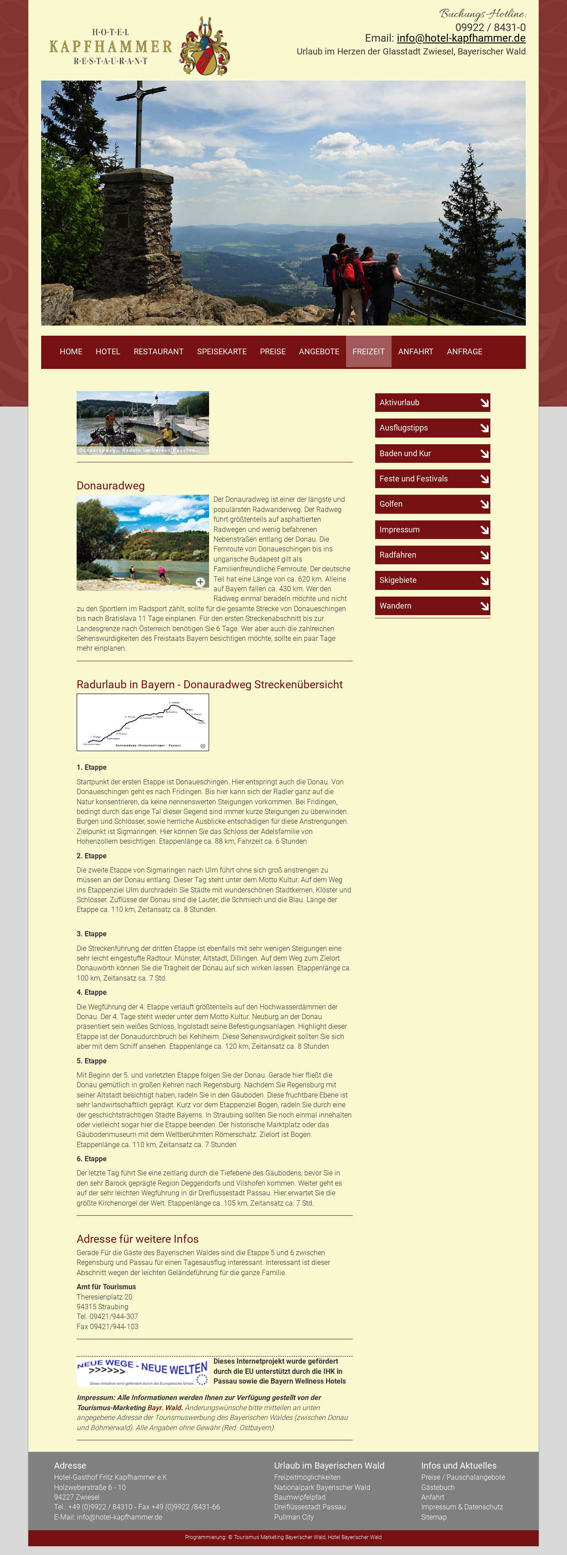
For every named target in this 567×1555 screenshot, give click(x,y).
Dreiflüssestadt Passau (310, 1507)
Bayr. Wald (164, 1408)
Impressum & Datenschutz (462, 1507)
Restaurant (159, 351)
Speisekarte (222, 351)
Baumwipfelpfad (300, 1497)
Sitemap (434, 1517)
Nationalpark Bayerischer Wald (322, 1487)
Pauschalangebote (476, 1477)
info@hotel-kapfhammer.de (461, 38)
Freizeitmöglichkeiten (307, 1477)
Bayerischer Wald (305, 1537)
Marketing (272, 1537)
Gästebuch (438, 1487)
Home (71, 351)
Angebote (319, 351)
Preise (273, 351)
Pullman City (294, 1517)
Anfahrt (416, 351)
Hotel (108, 351)
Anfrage (464, 351)
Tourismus (246, 1537)
